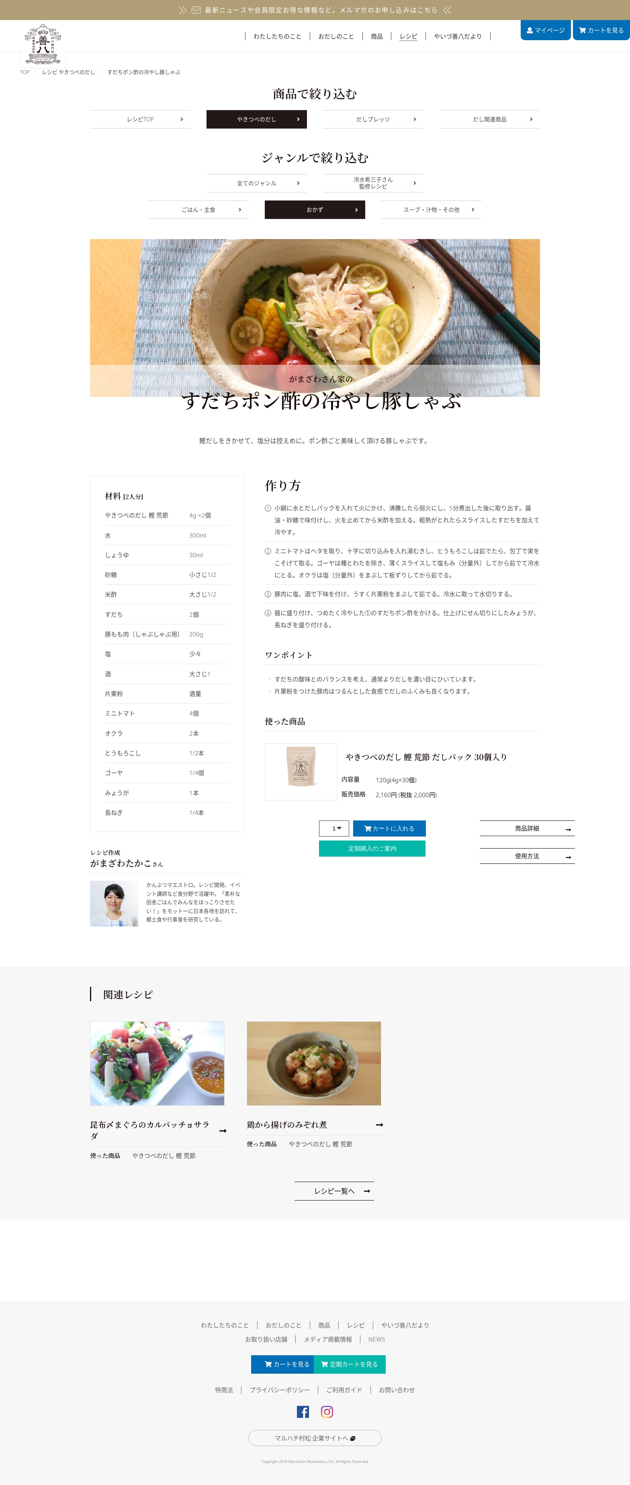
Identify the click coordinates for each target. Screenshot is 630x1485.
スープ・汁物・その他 (439, 209)
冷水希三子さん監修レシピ (385, 183)
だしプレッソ (386, 119)
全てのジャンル (268, 183)
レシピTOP (155, 119)
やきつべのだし (268, 119)
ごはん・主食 (211, 209)
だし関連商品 (503, 119)
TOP (25, 72)
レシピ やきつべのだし (68, 72)
